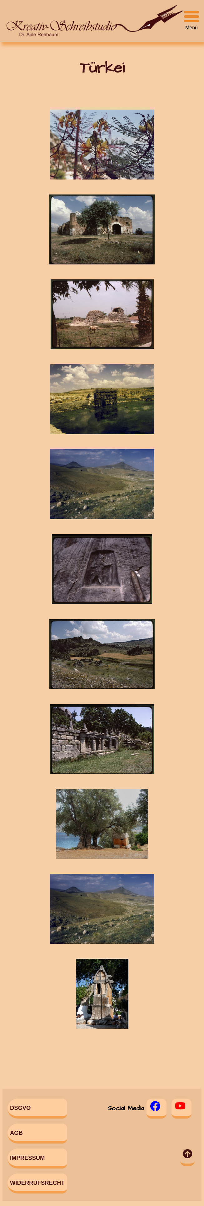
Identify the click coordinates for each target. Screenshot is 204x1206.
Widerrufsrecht (37, 1182)
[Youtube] (182, 1109)
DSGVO (20, 1108)
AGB (16, 1133)
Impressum (27, 1157)
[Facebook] (157, 1109)
